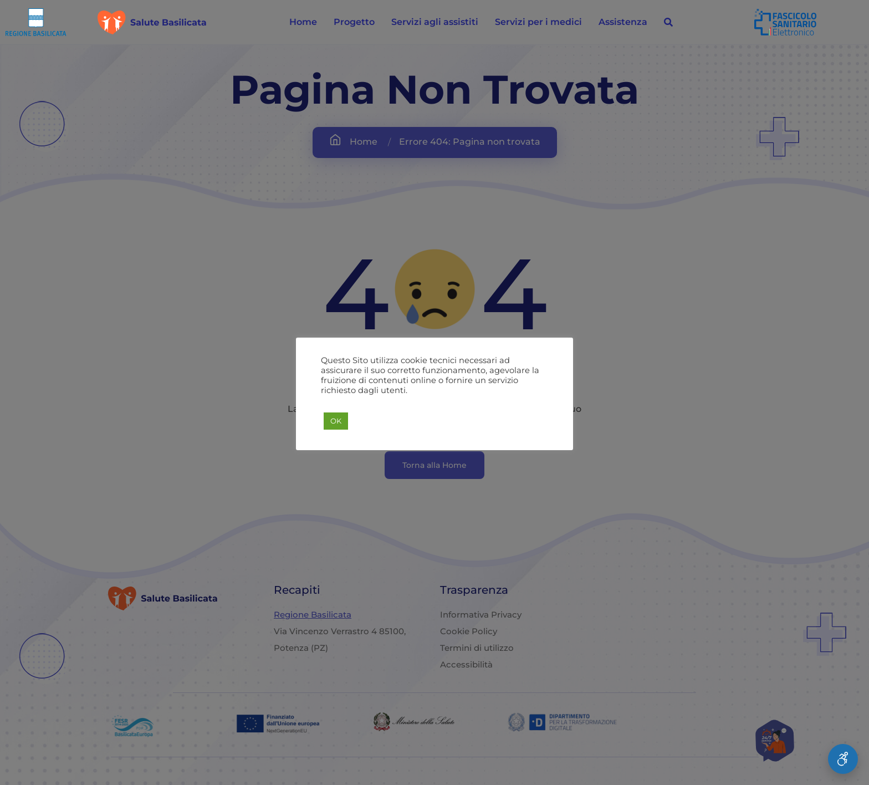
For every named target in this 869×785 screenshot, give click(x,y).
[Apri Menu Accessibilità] (843, 759)
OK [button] (335, 420)
